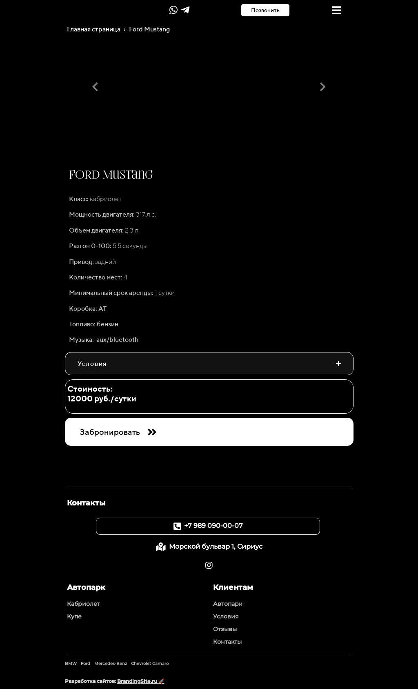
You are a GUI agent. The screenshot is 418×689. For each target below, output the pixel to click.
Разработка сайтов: (115, 681)
